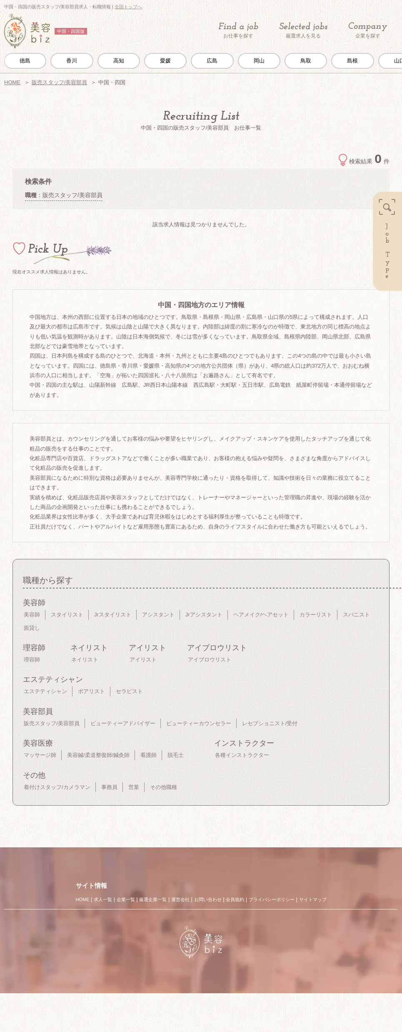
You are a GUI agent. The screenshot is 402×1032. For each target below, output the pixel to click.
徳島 (25, 61)
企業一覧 (126, 899)
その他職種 (163, 787)
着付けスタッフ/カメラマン (57, 787)
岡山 (259, 61)
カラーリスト (316, 614)
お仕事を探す (238, 30)
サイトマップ (313, 899)
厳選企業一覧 (153, 899)
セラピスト (129, 691)
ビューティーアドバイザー (122, 723)
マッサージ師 (40, 755)
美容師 (32, 614)
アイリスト (143, 659)
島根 (352, 61)
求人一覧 (103, 899)
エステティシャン (45, 691)
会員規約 (235, 899)
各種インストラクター (242, 755)
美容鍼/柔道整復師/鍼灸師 (98, 755)
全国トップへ (128, 6)
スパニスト (356, 614)
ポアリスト (91, 691)
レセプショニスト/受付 (270, 723)
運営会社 (180, 899)
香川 (71, 61)
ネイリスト (84, 659)
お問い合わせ (208, 899)
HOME (12, 82)
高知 (118, 61)
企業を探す (367, 30)
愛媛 (165, 61)
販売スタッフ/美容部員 (59, 82)
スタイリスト (67, 614)
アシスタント (158, 614)
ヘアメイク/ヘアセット (261, 614)
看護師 (148, 755)
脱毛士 (175, 755)
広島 (212, 61)
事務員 (109, 787)
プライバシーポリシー (272, 899)
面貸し (32, 628)
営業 (133, 787)
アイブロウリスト (209, 659)
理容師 (32, 659)
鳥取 (305, 61)
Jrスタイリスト (112, 614)
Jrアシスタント (203, 614)
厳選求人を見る (303, 30)
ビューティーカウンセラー (198, 723)
